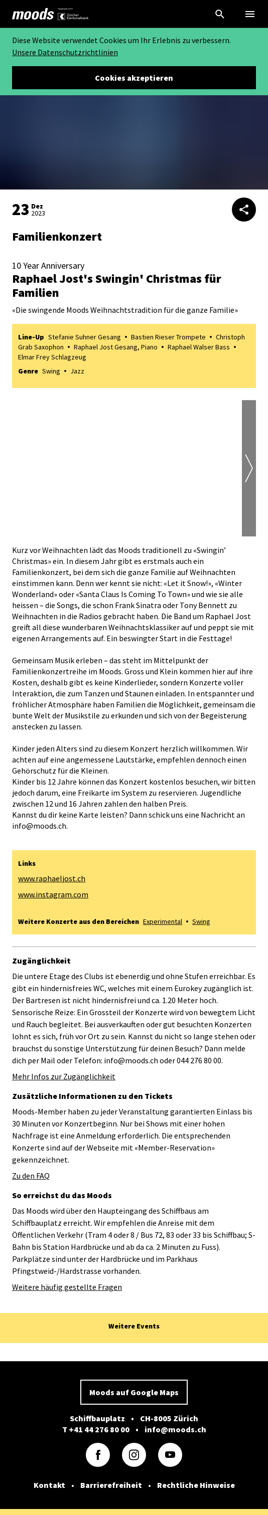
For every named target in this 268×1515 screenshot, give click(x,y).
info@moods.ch (175, 1429)
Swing (201, 921)
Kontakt (49, 1485)
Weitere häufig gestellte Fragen (67, 1287)
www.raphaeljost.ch (51, 878)
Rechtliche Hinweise (196, 1485)
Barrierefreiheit (111, 1485)
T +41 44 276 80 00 (95, 1429)
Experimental (162, 921)
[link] (33, 14)
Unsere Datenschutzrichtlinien (65, 52)
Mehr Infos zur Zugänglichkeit (63, 1076)
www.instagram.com (53, 894)
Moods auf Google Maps (134, 1392)
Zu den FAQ (31, 1176)
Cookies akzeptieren (134, 78)
